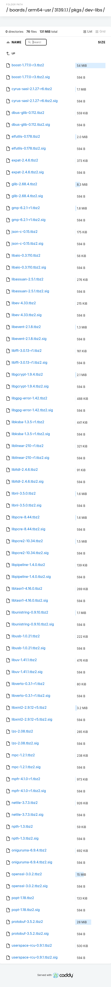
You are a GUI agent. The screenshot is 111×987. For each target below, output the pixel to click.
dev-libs (93, 10)
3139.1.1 (61, 10)
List (87, 31)
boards (17, 10)
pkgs (76, 10)
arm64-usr (39, 10)
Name (17, 42)
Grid (100, 31)
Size (101, 42)
